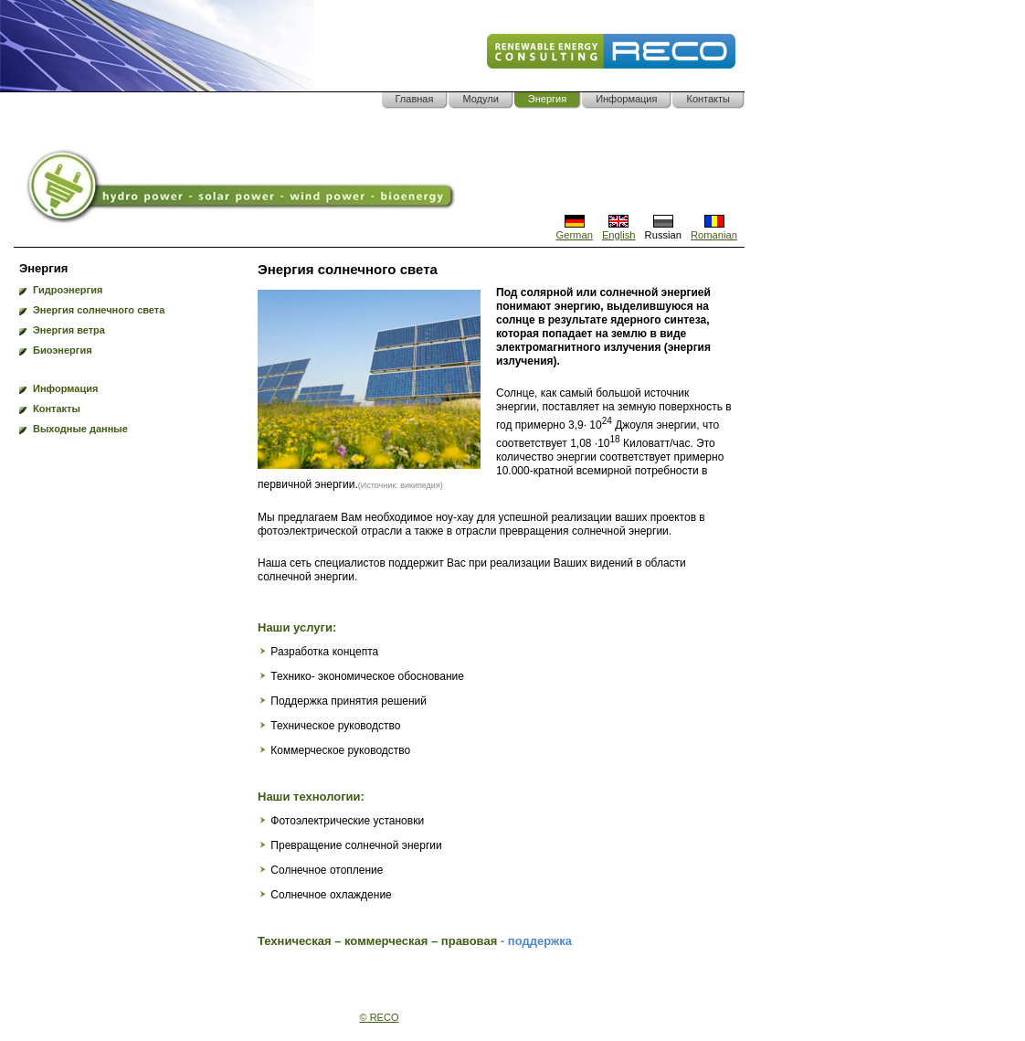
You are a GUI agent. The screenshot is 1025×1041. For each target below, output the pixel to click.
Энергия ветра (69, 329)
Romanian (714, 229)
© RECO (379, 1017)
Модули (480, 98)
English (619, 229)
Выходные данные (80, 428)
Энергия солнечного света (98, 309)
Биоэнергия (62, 350)
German (573, 229)
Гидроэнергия (67, 289)
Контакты (708, 98)
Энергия (547, 98)
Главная (415, 98)
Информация (626, 98)
